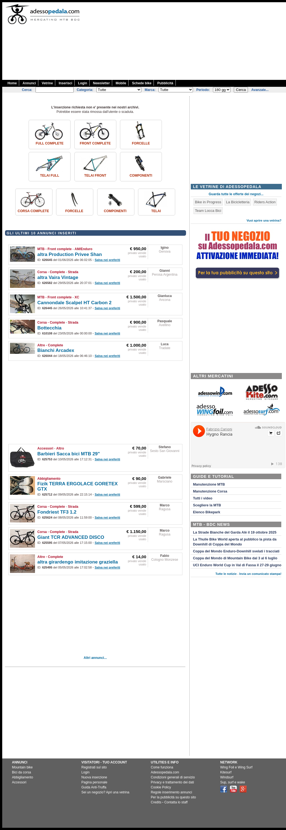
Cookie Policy (161, 787)
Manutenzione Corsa (210, 491)
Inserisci (65, 83)
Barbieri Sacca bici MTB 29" (68, 453)
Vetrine (47, 83)
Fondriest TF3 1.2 (57, 512)
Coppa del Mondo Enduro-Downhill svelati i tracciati (236, 551)
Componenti (141, 175)
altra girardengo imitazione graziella (77, 562)
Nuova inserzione (94, 777)
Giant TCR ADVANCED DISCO (70, 537)
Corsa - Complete (51, 272)
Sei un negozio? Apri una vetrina (105, 792)
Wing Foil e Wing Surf (236, 767)
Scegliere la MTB (207, 505)
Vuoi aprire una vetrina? (264, 220)
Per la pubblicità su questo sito (173, 797)
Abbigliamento (49, 479)
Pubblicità (165, 83)
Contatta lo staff (176, 802)
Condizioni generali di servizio (173, 777)
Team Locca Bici (208, 211)
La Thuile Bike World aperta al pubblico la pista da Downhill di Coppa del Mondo (235, 541)
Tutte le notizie (226, 573)
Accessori (45, 448)
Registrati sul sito (94, 767)
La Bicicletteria (238, 202)
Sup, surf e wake (232, 782)
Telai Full (49, 175)
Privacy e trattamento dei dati (172, 782)
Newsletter (101, 83)
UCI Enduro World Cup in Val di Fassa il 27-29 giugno (237, 565)
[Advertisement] (229, 41)
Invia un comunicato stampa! (260, 573)
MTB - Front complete (54, 249)
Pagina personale (94, 782)
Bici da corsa (21, 772)
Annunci (29, 83)
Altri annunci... (95, 658)
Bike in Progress (208, 202)
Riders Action (265, 202)
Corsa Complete (33, 211)
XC (77, 297)
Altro (60, 448)
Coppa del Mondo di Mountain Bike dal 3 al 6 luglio (235, 558)
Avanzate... (260, 90)
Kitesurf (226, 772)
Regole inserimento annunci (171, 792)
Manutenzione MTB (209, 484)
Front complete (95, 143)
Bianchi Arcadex (55, 350)
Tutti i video (202, 498)
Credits (156, 802)
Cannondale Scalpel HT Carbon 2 (74, 302)
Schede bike (141, 83)
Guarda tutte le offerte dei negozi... (236, 194)
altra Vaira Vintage (57, 277)
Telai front (95, 175)
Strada (73, 272)
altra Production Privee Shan (69, 254)
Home (12, 83)
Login (82, 83)
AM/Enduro (83, 249)
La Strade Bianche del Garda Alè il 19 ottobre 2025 (235, 532)
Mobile (121, 83)
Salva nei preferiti (107, 260)
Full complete (49, 143)
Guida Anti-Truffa (93, 787)
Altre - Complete (50, 345)
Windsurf (226, 777)
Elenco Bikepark (206, 512)
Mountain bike (22, 767)
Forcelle (141, 143)
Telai (156, 211)
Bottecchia (49, 328)
